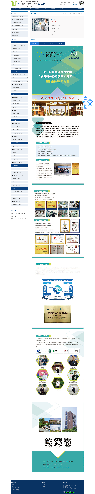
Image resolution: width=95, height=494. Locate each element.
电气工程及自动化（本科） (18, 19)
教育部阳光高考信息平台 (16, 489)
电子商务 (15, 155)
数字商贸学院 (15, 142)
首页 (65, 13)
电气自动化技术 (15, 32)
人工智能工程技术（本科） (18, 172)
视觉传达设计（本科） (18, 97)
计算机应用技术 (16, 178)
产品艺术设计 (16, 113)
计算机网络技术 (16, 181)
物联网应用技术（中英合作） (19, 198)
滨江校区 (43, 484)
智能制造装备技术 (17, 64)
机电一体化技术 (15, 29)
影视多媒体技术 (16, 116)
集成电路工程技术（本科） (18, 25)
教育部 (13, 484)
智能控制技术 (33, 13)
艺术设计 (15, 107)
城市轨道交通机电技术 (18, 87)
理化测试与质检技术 (17, 139)
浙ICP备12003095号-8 (67, 491)
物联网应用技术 (16, 185)
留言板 (84, 102)
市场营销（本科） (17, 146)
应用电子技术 (15, 35)
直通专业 (85, 106)
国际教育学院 (15, 188)
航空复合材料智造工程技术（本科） (20, 129)
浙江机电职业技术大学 (16, 490)
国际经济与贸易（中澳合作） (19, 201)
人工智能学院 (15, 165)
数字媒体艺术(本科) (17, 100)
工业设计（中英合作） (18, 191)
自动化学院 (74, 13)
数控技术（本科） (17, 51)
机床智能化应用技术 (17, 68)
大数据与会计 (16, 152)
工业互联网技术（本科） (18, 175)
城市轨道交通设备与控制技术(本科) (20, 81)
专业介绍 (69, 13)
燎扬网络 (68, 490)
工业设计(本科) (16, 103)
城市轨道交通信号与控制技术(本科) (20, 77)
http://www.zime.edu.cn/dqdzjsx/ (70, 21)
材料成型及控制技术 (17, 133)
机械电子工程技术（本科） (18, 16)
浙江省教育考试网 (15, 487)
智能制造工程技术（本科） (18, 48)
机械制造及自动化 (17, 58)
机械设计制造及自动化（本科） (19, 45)
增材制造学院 (15, 120)
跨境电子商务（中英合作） (18, 194)
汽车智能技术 (16, 90)
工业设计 (15, 110)
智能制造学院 (15, 42)
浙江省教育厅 (14, 486)
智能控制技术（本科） (17, 22)
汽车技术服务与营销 (17, 84)
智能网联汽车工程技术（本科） (19, 74)
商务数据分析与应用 (17, 162)
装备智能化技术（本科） (18, 55)
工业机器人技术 (16, 136)
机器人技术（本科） (17, 126)
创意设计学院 (15, 94)
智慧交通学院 (15, 71)
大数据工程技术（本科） (18, 168)
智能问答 (85, 97)
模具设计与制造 (16, 61)
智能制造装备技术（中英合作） (19, 204)
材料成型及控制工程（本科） (19, 123)
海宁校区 (43, 486)
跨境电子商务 (16, 159)
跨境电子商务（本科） (18, 149)
